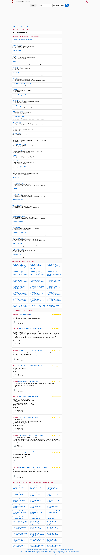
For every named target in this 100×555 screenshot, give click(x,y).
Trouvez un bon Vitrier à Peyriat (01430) (19, 546)
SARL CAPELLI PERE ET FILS (21, 83)
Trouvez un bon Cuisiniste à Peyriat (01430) (35, 494)
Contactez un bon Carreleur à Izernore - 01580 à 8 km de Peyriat (24, 306)
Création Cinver (17, 155)
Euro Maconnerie (17, 122)
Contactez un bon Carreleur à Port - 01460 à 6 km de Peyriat (37, 293)
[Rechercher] (67, 5)
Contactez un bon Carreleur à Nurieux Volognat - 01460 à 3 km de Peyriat (37, 266)
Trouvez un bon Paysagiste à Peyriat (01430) (53, 523)
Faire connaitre (50, 549)
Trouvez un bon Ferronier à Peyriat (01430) (19, 517)
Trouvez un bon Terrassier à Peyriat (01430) (52, 541)
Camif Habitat (16, 227)
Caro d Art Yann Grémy (19, 166)
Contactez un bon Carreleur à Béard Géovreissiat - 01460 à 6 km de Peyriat (54, 286)
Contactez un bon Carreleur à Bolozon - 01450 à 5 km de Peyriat (37, 280)
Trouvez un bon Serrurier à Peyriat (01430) (37, 540)
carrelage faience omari (19, 249)
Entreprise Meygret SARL (19, 149)
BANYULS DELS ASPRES (39, 467)
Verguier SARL (16, 72)
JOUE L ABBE (42, 452)
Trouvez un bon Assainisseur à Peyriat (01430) (19, 500)
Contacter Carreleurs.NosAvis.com (40, 549)
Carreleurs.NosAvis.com (23, 1)
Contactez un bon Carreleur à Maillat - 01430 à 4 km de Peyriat (19, 273)
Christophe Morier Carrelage (20, 161)
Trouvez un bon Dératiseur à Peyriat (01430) (18, 487)
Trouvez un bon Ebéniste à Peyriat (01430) (19, 493)
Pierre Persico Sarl (18, 199)
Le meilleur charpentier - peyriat (57, 551)
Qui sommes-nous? (30, 549)
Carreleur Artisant (17, 221)
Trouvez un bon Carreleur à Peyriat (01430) (35, 500)
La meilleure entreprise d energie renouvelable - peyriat (62, 552)
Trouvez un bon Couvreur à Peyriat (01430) (35, 506)
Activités (33, 5)
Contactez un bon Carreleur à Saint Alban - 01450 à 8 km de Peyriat (48, 306)
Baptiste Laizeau (17, 50)
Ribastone (15, 127)
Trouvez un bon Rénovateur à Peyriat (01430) (18, 541)
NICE (30, 314)
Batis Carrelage (17, 105)
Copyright (62, 549)
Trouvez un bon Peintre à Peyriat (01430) (19, 528)
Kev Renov (15, 177)
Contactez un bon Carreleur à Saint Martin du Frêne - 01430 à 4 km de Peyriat (54, 273)
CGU (59, 549)
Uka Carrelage (16, 254)
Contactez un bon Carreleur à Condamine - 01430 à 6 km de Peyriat (19, 293)
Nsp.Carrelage (16, 67)
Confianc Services (17, 133)
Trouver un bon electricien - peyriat (45, 552)
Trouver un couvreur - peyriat (33, 552)
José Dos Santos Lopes (19, 144)
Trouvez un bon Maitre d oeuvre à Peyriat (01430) (19, 522)
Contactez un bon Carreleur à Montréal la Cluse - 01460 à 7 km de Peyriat (19, 300)
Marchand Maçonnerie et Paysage (22, 39)
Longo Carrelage (17, 45)
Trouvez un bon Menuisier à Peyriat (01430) (35, 523)
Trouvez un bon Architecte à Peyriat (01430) (35, 487)
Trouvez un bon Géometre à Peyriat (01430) (52, 494)
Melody (14, 89)
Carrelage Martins (23, 350)
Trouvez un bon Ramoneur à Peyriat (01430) (52, 535)
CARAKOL (15, 188)
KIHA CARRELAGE (18, 243)
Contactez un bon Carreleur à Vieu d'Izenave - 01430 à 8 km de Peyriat (37, 300)
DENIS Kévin (22, 435)
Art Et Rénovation (17, 205)
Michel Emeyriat (17, 194)
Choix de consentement (69, 549)
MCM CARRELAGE (18, 116)
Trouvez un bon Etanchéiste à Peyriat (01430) (36, 512)
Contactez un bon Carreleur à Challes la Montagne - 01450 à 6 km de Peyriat (18, 286)
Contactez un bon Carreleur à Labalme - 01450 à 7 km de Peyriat (54, 293)
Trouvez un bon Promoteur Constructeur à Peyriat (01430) (37, 535)
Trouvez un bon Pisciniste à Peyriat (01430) (35, 529)
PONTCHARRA (39, 328)
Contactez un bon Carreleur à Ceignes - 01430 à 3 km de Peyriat (54, 266)
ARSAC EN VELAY (33, 396)
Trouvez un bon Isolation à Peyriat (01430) (37, 517)
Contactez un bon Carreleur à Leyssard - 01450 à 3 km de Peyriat (19, 266)
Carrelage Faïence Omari (19, 232)
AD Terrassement (17, 100)
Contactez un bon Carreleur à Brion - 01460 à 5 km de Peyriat (19, 280)
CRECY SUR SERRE (34, 381)
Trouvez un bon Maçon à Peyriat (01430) (54, 517)
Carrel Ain (15, 78)
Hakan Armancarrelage (19, 238)
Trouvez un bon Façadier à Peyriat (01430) (54, 511)
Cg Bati (14, 56)
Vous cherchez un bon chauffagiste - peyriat (71, 551)
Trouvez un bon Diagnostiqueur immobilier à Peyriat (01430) (52, 487)
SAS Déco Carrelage (24, 467)
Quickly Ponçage (23, 314)
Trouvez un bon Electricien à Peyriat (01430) (52, 506)
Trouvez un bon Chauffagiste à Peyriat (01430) (18, 506)
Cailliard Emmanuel (18, 138)
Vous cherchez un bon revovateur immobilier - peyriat (30, 551)
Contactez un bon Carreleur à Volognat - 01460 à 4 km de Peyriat (37, 273)
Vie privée (55, 549)
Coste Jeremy (22, 396)
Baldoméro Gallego (18, 111)
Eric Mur (14, 61)
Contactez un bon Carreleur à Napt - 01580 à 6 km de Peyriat (54, 280)
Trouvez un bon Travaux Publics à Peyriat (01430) (54, 546)
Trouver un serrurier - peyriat (45, 551)
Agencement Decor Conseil (26, 328)
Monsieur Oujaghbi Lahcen (20, 94)
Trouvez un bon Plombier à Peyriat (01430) (19, 534)
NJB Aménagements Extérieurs (27, 452)
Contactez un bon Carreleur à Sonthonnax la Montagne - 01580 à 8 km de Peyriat (54, 300)
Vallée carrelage (17, 172)
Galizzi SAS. (16, 210)
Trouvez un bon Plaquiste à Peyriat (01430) (52, 529)
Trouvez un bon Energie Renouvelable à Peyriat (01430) (19, 512)
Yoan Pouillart (22, 381)
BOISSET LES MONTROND (35, 435)
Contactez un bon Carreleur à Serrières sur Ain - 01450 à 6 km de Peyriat (37, 286)
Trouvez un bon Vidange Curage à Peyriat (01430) (37, 546)
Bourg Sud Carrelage (18, 216)
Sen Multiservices (17, 183)
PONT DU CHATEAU (36, 350)
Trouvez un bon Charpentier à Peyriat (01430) (53, 500)
